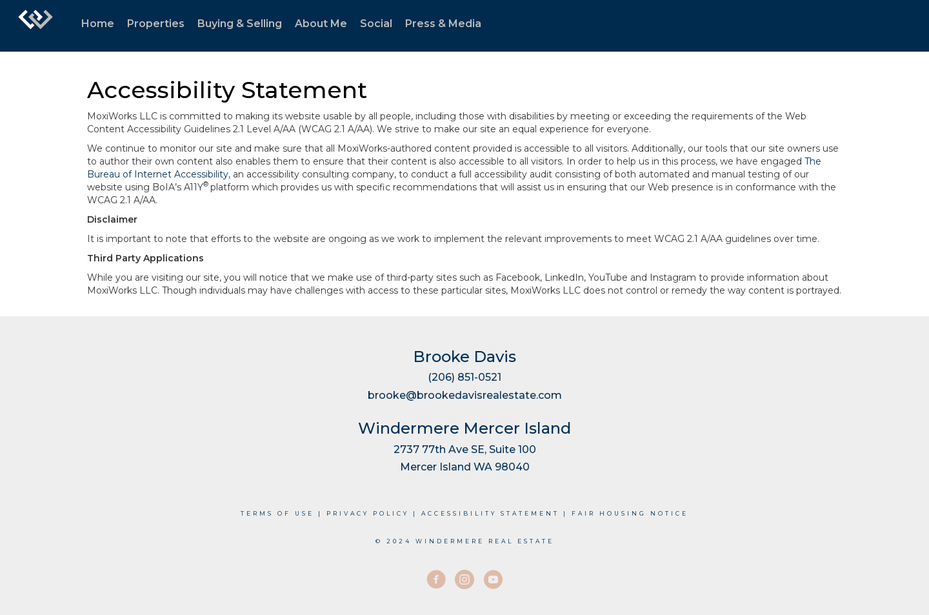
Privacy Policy (367, 513)
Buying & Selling (239, 23)
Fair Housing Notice (630, 513)
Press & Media (443, 23)
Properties (156, 23)
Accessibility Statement (490, 513)
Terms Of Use (277, 513)
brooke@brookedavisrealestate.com (465, 395)
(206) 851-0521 (464, 377)
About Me (321, 23)
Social (376, 23)
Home (97, 23)
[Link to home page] (35, 26)
